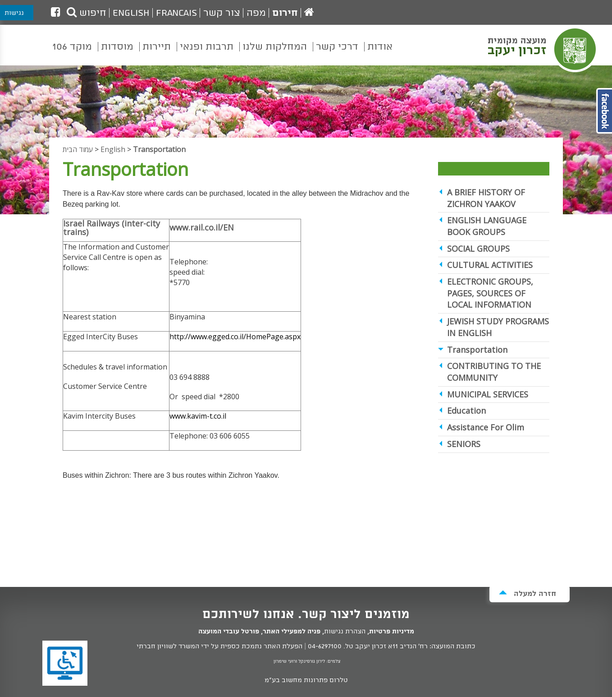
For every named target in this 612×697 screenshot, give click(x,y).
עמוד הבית (78, 149)
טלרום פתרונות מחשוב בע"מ (306, 680)
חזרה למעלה (527, 593)
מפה (256, 13)
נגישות (14, 13)
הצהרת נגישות (344, 632)
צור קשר (221, 13)
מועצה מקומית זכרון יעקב (543, 49)
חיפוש (86, 13)
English (131, 13)
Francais (176, 13)
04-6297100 (325, 646)
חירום (285, 13)
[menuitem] (380, 53)
